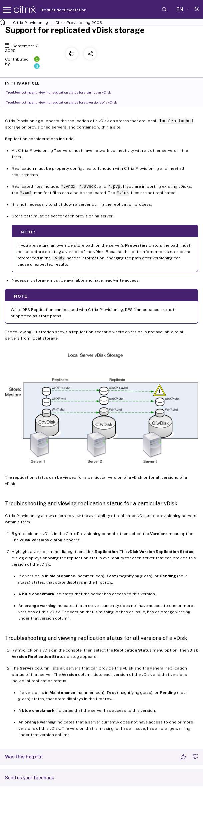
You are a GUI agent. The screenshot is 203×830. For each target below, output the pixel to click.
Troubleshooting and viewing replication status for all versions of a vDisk (65, 102)
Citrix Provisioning (30, 22)
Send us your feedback (29, 777)
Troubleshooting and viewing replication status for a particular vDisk (62, 92)
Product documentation (55, 10)
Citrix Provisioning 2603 (78, 22)
